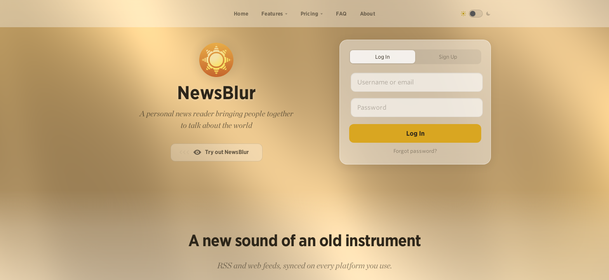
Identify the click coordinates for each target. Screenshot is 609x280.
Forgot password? (415, 151)
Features (272, 13)
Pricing (309, 13)
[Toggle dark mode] (476, 14)
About (368, 13)
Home (241, 13)
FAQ (341, 13)
